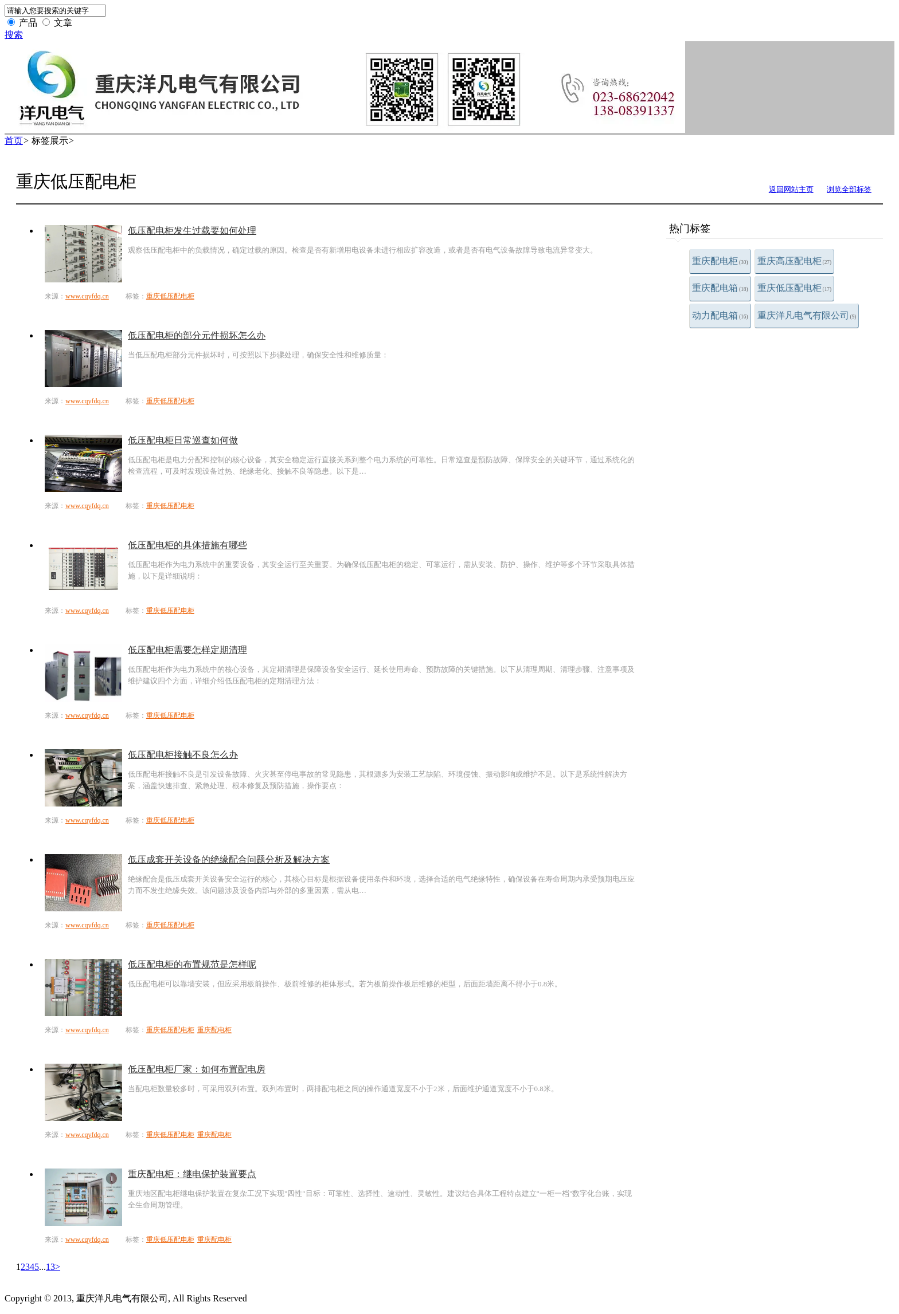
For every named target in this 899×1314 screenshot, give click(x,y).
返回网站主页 (791, 189)
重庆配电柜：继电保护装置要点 (192, 1174)
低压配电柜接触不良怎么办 (183, 755)
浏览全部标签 (849, 189)
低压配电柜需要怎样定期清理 (187, 650)
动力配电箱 (720, 315)
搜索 (14, 35)
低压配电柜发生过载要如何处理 (192, 230)
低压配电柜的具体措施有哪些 (187, 545)
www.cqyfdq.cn (87, 296)
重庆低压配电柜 (794, 288)
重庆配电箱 (720, 288)
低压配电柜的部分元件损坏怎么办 (196, 335)
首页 (14, 140)
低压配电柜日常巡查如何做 (183, 440)
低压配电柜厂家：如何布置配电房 (196, 1069)
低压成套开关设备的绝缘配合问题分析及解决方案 (229, 859)
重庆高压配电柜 (794, 261)
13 (50, 1267)
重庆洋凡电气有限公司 (807, 315)
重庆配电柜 (720, 261)
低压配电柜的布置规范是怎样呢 (192, 964)
